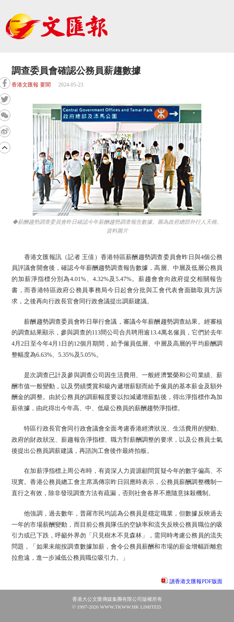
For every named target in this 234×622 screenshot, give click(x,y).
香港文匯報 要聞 (31, 85)
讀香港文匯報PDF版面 (195, 581)
